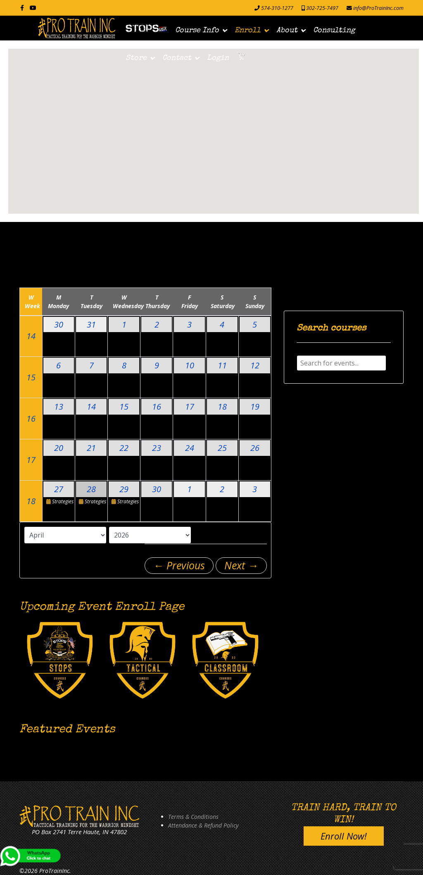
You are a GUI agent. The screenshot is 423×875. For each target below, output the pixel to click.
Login (218, 58)
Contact (176, 58)
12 (254, 365)
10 (189, 365)
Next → (241, 565)
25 (222, 447)
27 (58, 489)
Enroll (248, 30)
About (286, 30)
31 (91, 324)
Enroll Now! (344, 836)
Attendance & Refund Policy (203, 825)
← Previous (179, 565)
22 (123, 447)
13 (58, 406)
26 (254, 447)
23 (156, 447)
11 (222, 365)
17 (189, 406)
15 (31, 377)
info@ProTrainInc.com (378, 8)
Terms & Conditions (193, 817)
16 (31, 418)
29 (123, 489)
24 (189, 447)
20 (58, 447)
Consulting (334, 30)
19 (254, 406)
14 (31, 336)
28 (91, 489)
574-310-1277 (277, 8)
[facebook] (22, 8)
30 (58, 324)
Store (136, 58)
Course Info (197, 30)
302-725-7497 (322, 8)
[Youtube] (33, 8)
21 (91, 447)
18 (222, 406)
